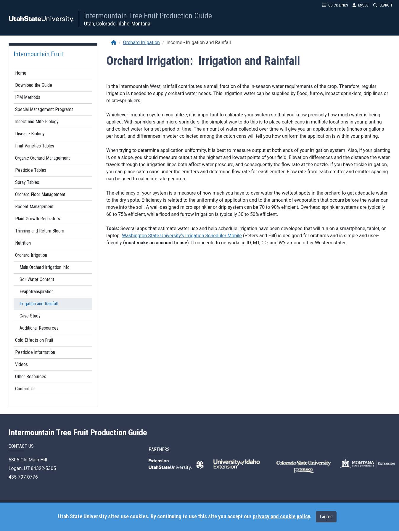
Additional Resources (39, 328)
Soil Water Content (37, 279)
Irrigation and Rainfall (39, 304)
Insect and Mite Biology (37, 121)
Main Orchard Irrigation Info (45, 267)
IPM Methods (27, 97)
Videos (21, 364)
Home (20, 73)
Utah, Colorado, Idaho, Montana (117, 23)
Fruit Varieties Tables (34, 146)
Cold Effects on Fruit (34, 340)
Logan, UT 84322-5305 (32, 468)
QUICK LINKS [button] (335, 5)
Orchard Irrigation (31, 255)
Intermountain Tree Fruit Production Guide (148, 15)
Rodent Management (34, 206)
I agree (326, 516)
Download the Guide (33, 85)
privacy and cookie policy (281, 516)
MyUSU (361, 5)
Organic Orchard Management (42, 158)
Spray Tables (27, 182)
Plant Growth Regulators (37, 219)
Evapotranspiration (37, 291)
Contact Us (25, 389)
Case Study (30, 316)
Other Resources (30, 376)
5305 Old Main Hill (28, 460)
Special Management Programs (44, 109)
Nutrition (23, 243)
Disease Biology (30, 134)
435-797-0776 (23, 477)
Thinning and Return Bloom (39, 231)
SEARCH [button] (382, 5)
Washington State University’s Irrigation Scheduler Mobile (182, 235)
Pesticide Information (35, 352)
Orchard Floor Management (40, 194)
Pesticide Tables (30, 170)
